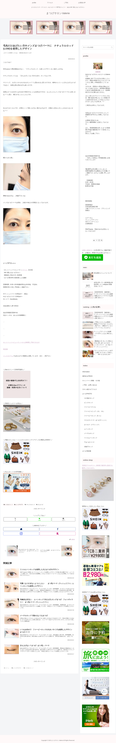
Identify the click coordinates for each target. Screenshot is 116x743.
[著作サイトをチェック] (33, 529)
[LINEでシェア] (39, 519)
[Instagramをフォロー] (41, 529)
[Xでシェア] (15, 519)
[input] (98, 47)
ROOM (5, 349)
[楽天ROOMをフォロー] (45, 529)
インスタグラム (8, 356)
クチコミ (25, 270)
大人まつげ (39, 504)
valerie (97, 72)
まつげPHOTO (18, 504)
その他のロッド (8, 504)
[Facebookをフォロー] (37, 529)
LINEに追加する (87, 250)
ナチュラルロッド (30, 504)
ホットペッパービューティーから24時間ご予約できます (21, 342)
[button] (63, 519)
